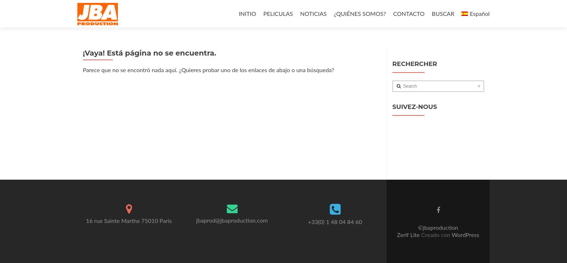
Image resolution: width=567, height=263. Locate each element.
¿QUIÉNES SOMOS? (360, 13)
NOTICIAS (313, 13)
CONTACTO (409, 13)
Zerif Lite (409, 234)
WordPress (464, 234)
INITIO (247, 13)
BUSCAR (443, 13)
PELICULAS (278, 13)
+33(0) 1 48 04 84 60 (335, 221)
